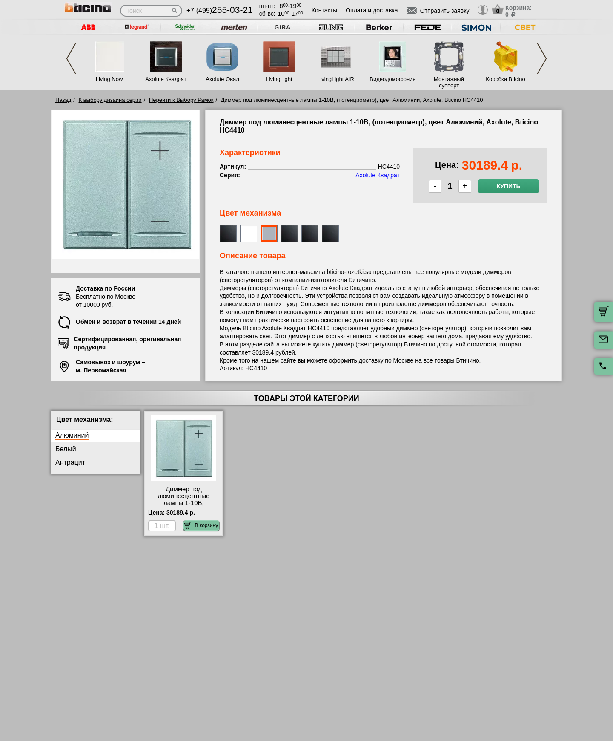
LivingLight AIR (335, 79)
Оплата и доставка (372, 10)
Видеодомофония (392, 79)
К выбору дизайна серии (110, 100)
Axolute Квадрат (165, 79)
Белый (65, 449)
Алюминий (72, 435)
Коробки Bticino (505, 79)
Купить (508, 186)
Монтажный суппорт (449, 82)
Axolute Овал (222, 79)
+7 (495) (219, 10)
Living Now (109, 79)
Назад (63, 100)
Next (542, 58)
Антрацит (70, 462)
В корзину (201, 525)
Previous (71, 58)
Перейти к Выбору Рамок (181, 100)
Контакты (324, 10)
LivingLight (279, 79)
